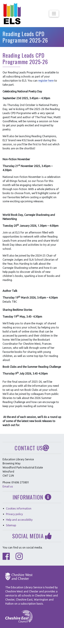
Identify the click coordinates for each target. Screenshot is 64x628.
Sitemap (11, 525)
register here (46, 80)
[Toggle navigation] (54, 13)
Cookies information (18, 508)
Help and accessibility (19, 519)
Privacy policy (14, 514)
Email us (8, 486)
